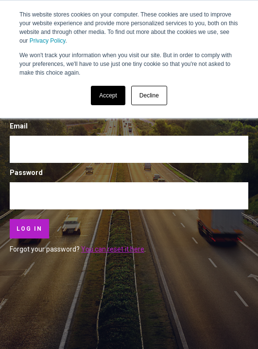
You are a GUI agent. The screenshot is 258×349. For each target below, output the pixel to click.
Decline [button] (149, 95)
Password (26, 172)
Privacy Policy (48, 40)
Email (19, 126)
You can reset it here (112, 249)
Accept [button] (108, 95)
